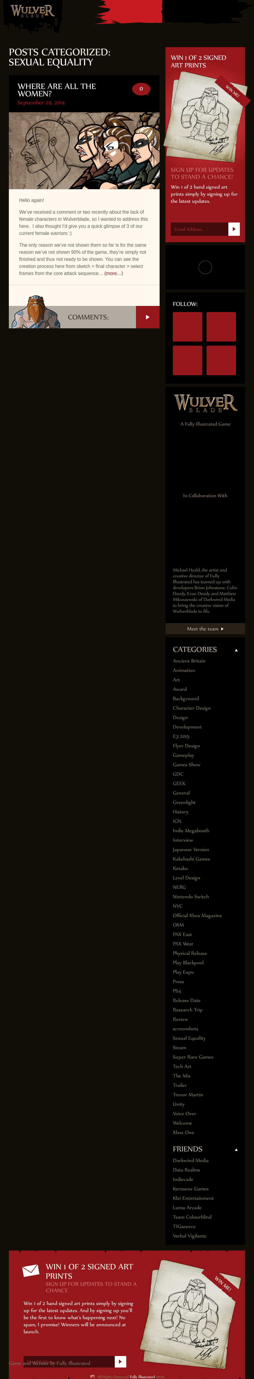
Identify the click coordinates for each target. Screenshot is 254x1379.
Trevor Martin (188, 1094)
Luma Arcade (187, 1207)
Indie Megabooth (191, 830)
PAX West (183, 943)
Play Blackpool (188, 962)
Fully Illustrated (73, 1363)
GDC (178, 774)
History (181, 811)
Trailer (180, 1085)
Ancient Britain (189, 660)
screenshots (185, 1028)
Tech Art (182, 1066)
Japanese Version (191, 849)
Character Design (192, 708)
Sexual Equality (189, 1038)
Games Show (187, 764)
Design (180, 717)
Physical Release (190, 953)
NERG (179, 887)
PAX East (182, 934)
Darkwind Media (191, 1160)
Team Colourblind (192, 1217)
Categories (195, 649)
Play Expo (183, 972)
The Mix (182, 1075)
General (181, 792)
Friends (188, 1149)
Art (176, 679)
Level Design (186, 877)
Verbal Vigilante (190, 1235)
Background (186, 698)
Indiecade (183, 1179)
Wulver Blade (33, 11)
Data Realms (186, 1169)
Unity (179, 1104)
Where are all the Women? (57, 90)
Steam (220, 11)
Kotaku (180, 868)
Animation (184, 670)
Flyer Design (186, 745)
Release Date (187, 1000)
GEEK (179, 783)
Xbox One (205, 11)
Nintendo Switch (172, 11)
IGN (177, 821)
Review (180, 1019)
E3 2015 (181, 736)
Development (187, 726)
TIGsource (184, 1226)
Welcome (182, 1123)
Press (178, 981)
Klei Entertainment (193, 1198)
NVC (178, 906)
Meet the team (202, 628)
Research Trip (188, 1009)
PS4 (189, 11)
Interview (183, 840)
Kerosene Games (191, 1188)
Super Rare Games (193, 1057)
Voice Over (184, 1113)
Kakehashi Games (191, 858)
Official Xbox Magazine (197, 915)
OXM (178, 924)
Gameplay (183, 755)
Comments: (114, 317)
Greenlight (184, 802)
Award (180, 689)
